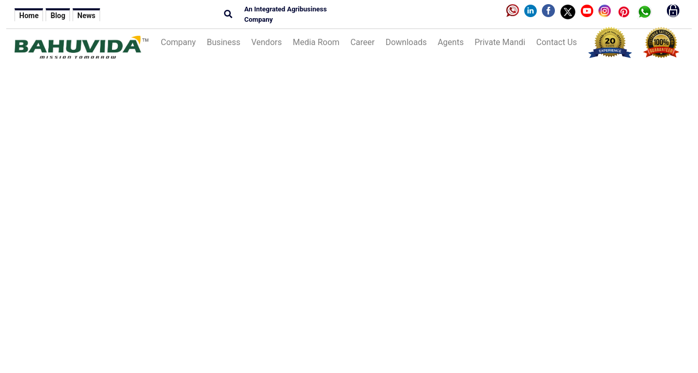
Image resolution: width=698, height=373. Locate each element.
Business (224, 42)
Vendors (266, 42)
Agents (451, 42)
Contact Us (556, 42)
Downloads (405, 42)
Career (363, 42)
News (86, 15)
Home (28, 15)
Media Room (315, 42)
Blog (57, 15)
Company (178, 42)
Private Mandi (499, 42)
